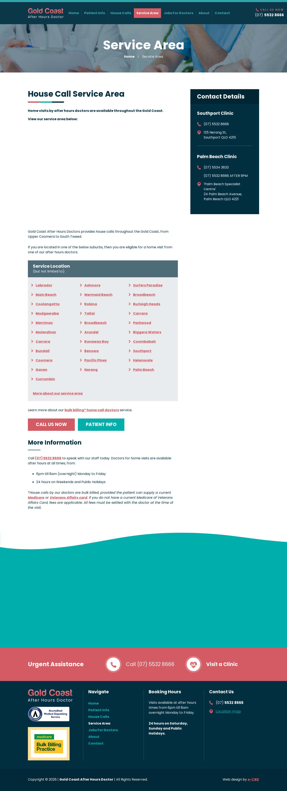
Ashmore (92, 285)
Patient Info (94, 13)
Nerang (91, 369)
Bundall (43, 351)
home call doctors (92, 410)
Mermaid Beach (98, 294)
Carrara (140, 313)
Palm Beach (143, 369)
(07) (229, 702)
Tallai (89, 313)
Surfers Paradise (147, 285)
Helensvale (143, 360)
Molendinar (46, 332)
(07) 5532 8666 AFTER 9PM (226, 175)
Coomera (44, 360)
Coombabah (144, 341)
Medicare (36, 497)
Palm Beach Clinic (217, 157)
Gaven (41, 369)
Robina (90, 304)
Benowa (91, 351)
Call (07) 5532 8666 (150, 664)
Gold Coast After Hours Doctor (46, 13)
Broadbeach (144, 294)
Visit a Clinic (222, 664)
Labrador (44, 285)
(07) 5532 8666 (48, 458)
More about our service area (58, 393)
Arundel (91, 332)
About (204, 13)
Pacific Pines (95, 360)
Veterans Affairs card (68, 497)
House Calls (120, 13)
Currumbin (45, 379)
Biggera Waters (147, 332)
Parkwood (142, 322)
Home (74, 13)
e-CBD (253, 779)
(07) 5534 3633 (216, 167)
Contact (222, 13)
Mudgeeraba (47, 313)
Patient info (101, 424)
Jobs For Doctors (178, 13)
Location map (228, 711)
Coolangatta (48, 304)
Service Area (147, 13)
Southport (142, 351)
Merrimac (44, 322)
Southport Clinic (215, 113)
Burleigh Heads (146, 304)
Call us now (51, 424)
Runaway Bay (96, 341)
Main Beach (46, 294)
